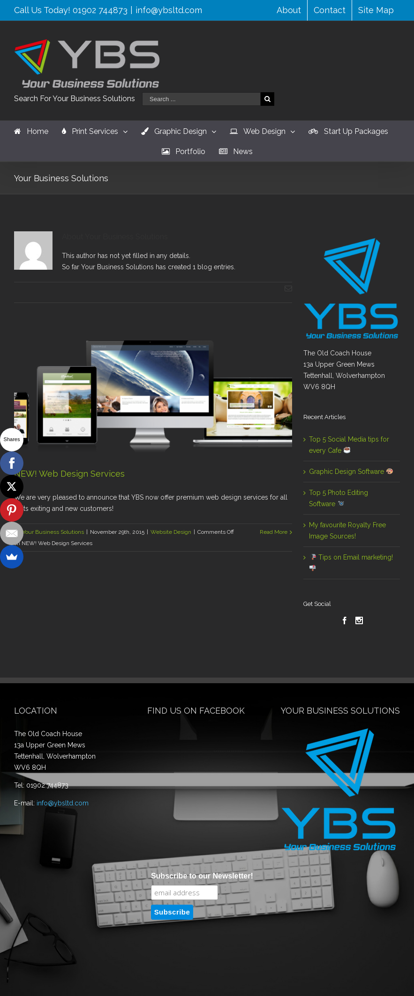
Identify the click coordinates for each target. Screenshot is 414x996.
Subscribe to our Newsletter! (202, 771)
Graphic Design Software (351, 471)
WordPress (276, 976)
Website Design (171, 532)
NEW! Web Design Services (69, 474)
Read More (273, 532)
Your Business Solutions (53, 532)
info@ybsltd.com (168, 10)
